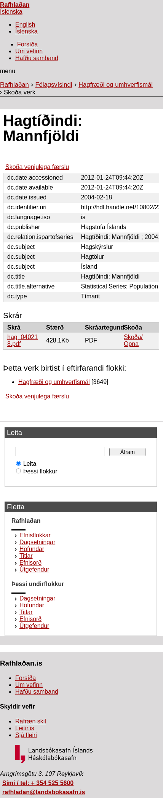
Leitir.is (24, 728)
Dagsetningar (37, 542)
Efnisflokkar (35, 535)
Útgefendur (34, 569)
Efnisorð (30, 562)
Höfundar (31, 549)
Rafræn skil (30, 721)
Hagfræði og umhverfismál (115, 84)
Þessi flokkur (39, 471)
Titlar (26, 556)
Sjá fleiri (26, 735)
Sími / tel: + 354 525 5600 (38, 783)
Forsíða (27, 44)
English (25, 24)
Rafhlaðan (14, 5)
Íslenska (11, 11)
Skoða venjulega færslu (37, 167)
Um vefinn (29, 51)
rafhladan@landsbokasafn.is (43, 792)
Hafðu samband (36, 58)
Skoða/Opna (133, 340)
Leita (28, 463)
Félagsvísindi (53, 84)
